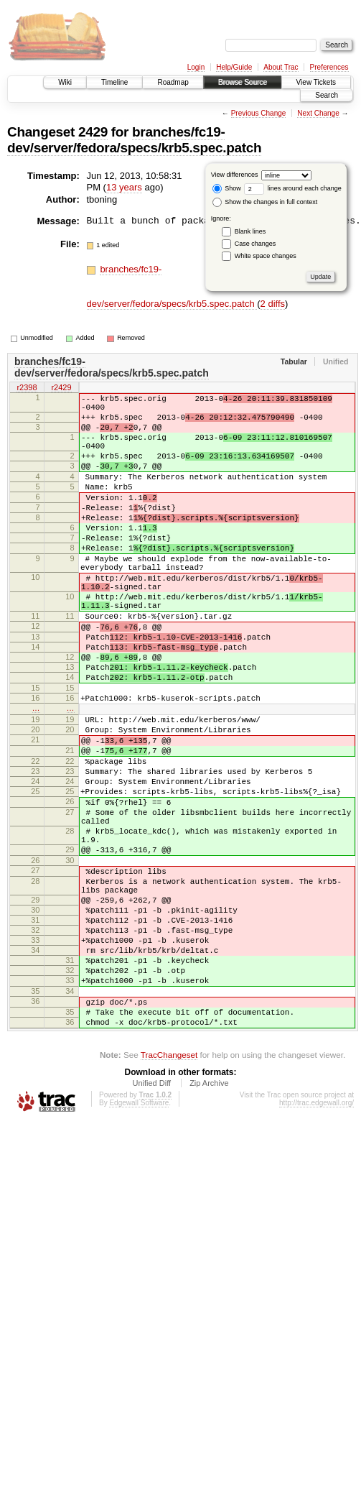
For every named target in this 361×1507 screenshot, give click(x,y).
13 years (124, 187)
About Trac (280, 67)
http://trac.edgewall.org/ (316, 1241)
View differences (234, 174)
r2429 (61, 388)
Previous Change (258, 113)
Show (226, 188)
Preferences (329, 67)
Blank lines (250, 231)
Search (326, 95)
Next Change (318, 113)
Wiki (65, 82)
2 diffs (273, 303)
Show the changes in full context (265, 202)
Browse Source (242, 82)
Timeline (114, 82)
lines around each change (293, 188)
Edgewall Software (139, 1241)
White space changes (265, 255)
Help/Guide (234, 67)
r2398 (27, 388)
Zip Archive (208, 1221)
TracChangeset (169, 1192)
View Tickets (316, 82)
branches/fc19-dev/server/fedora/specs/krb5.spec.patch (134, 139)
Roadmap (172, 82)
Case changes (255, 243)
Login (196, 67)
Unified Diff (151, 1221)
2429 (93, 131)
